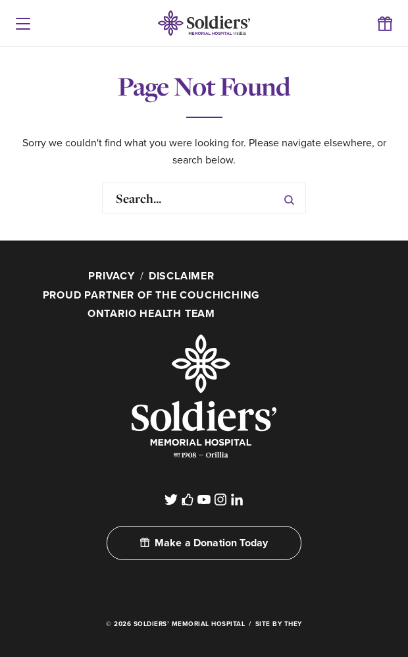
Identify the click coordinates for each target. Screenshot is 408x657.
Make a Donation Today (204, 543)
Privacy (111, 276)
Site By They (278, 624)
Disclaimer (182, 276)
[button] (23, 23)
